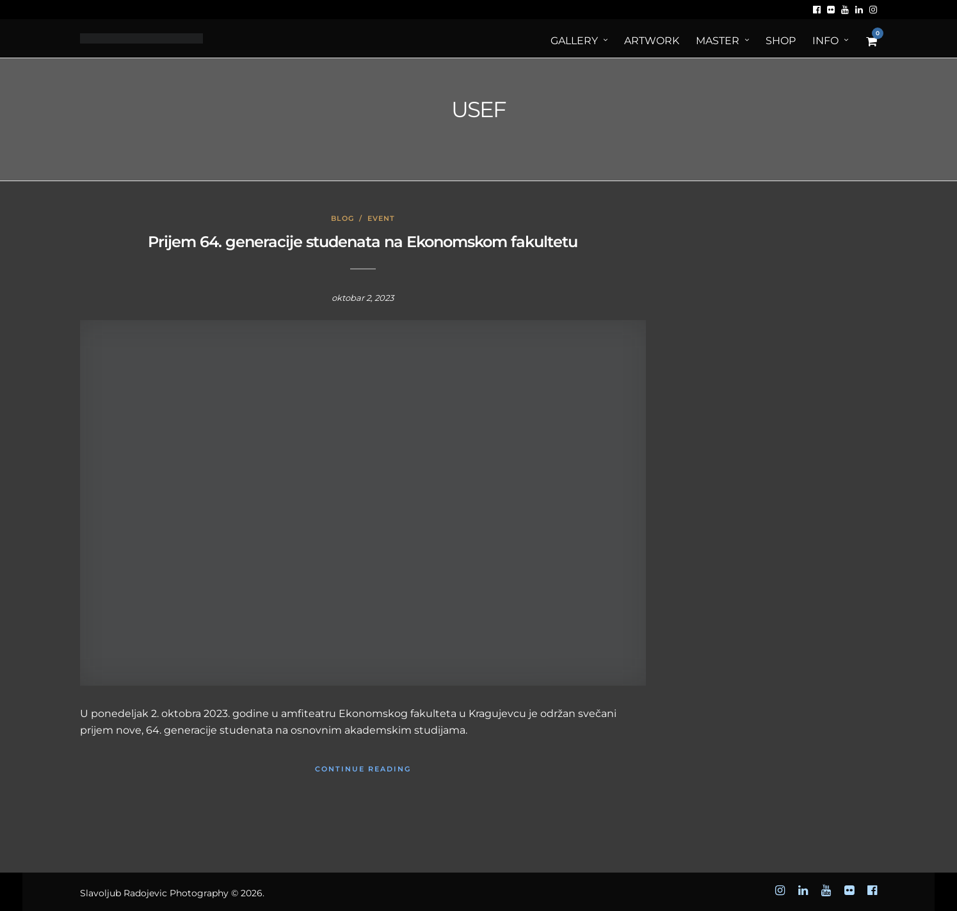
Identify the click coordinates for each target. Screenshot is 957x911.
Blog (342, 218)
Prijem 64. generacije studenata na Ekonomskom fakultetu (362, 241)
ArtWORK (651, 41)
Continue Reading (363, 768)
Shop (781, 41)
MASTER (717, 41)
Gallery (574, 41)
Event (381, 218)
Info (825, 41)
